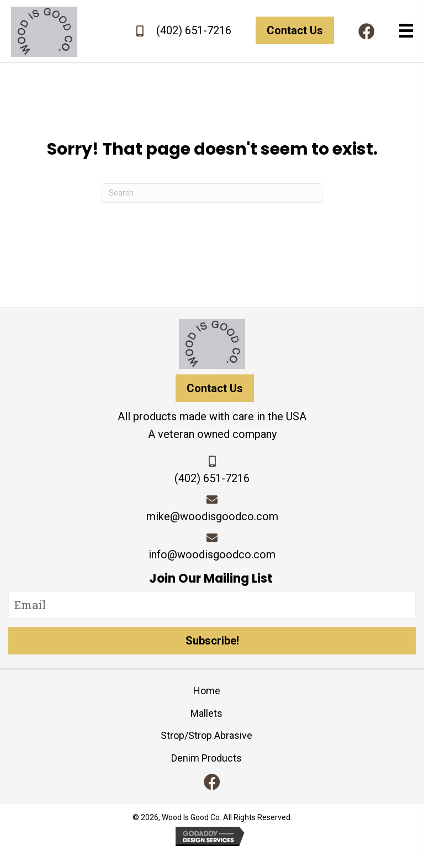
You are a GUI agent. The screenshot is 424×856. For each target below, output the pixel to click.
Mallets (206, 713)
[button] (367, 31)
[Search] (212, 193)
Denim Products (206, 758)
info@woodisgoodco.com (212, 554)
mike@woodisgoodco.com (212, 516)
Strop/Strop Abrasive (206, 735)
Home (206, 690)
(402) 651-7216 (193, 30)
